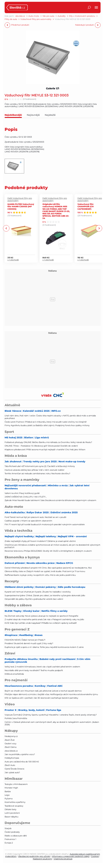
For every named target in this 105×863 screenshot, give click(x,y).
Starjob (8, 828)
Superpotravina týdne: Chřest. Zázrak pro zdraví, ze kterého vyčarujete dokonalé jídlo (45, 595)
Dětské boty (10, 809)
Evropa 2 (9, 843)
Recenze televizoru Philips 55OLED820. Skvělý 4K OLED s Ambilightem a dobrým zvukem (48, 551)
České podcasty (12, 832)
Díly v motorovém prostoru (82, 16)
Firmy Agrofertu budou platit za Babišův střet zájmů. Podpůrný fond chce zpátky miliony (47, 425)
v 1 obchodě (13, 260)
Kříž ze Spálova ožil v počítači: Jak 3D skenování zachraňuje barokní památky (41, 698)
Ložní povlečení (12, 813)
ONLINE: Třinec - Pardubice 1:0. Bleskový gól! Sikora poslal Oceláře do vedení (41, 446)
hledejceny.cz (11, 736)
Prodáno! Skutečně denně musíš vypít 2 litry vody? (29, 643)
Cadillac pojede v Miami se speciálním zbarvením (28, 520)
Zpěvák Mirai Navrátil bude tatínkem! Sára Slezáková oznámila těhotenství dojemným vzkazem (50, 500)
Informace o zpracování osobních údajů (70, 856)
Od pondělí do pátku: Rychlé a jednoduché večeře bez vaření (34, 599)
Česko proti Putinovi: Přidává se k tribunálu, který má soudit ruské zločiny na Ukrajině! (46, 422)
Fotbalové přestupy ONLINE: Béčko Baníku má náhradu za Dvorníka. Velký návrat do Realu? (48, 442)
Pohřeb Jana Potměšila (16, 718)
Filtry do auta (11, 19)
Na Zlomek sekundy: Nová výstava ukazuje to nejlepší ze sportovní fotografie (41, 616)
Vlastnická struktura (63, 858)
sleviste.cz (20, 16)
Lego (7, 795)
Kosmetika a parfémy (15, 802)
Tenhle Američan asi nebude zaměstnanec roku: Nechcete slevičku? (37, 473)
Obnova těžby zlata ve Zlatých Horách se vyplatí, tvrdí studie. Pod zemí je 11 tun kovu (45, 571)
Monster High (11, 787)
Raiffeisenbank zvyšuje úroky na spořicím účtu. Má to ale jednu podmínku (40, 575)
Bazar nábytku (11, 816)
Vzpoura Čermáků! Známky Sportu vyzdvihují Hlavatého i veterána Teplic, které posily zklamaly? (51, 715)
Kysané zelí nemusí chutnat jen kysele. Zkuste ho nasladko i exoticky (38, 591)
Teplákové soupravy (14, 806)
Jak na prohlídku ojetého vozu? (20, 754)
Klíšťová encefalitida (14, 674)
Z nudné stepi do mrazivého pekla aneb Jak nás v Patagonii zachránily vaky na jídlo (44, 619)
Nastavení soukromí (42, 858)
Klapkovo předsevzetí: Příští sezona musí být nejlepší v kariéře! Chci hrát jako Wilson (45, 449)
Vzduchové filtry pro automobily (35, 19)
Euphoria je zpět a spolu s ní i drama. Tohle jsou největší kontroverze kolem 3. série (44, 647)
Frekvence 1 (10, 839)
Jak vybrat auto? (12, 772)
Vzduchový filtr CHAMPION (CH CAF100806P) (85, 206)
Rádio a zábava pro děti (16, 835)
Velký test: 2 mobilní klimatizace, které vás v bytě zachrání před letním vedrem (42, 666)
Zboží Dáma (10, 747)
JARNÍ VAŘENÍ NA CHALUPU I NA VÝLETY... (26, 497)
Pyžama (8, 798)
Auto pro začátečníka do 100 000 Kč (22, 761)
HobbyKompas (12, 758)
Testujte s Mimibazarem (16, 784)
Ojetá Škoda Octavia (14, 768)
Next (99, 228)
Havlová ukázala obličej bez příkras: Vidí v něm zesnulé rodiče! (34, 470)
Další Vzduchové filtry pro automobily (19, 199)
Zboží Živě (10, 740)
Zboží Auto (10, 765)
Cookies (95, 856)
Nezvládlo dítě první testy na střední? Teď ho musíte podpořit (34, 670)
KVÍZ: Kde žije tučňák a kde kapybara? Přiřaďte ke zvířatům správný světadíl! (41, 623)
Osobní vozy (10, 743)
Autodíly (62, 16)
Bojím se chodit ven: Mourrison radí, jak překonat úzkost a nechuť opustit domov (43, 691)
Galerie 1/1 (52, 88)
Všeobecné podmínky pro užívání (34, 856)
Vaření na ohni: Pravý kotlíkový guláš (22, 493)
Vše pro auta (48, 16)
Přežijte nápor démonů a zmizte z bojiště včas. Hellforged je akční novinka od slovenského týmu (51, 694)
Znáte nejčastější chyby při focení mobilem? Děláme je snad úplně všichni (40, 541)
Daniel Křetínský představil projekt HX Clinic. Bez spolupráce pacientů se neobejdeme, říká (48, 568)
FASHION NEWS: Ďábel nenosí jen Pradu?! (25, 640)
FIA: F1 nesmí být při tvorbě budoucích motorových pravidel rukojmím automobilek (45, 524)
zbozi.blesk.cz (11, 751)
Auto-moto (33, 16)
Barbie (8, 791)
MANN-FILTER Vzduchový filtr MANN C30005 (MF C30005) (20, 206)
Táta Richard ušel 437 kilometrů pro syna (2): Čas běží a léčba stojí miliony (40, 466)
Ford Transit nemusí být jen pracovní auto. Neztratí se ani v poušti (35, 517)
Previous (6, 228)
